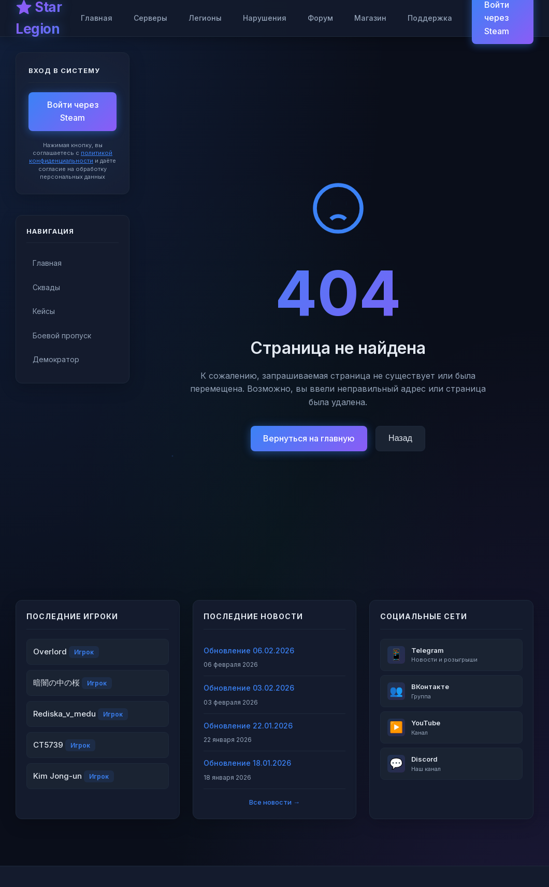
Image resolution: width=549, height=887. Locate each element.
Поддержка (430, 17)
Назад (400, 438)
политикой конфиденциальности (70, 156)
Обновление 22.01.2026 (248, 725)
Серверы (150, 17)
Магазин (370, 17)
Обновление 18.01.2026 (247, 763)
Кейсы (44, 311)
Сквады (46, 287)
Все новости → (274, 802)
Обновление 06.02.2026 (249, 650)
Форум (320, 17)
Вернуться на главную (309, 438)
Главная (96, 17)
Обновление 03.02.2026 (249, 687)
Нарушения (264, 17)
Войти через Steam (72, 111)
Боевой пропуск (62, 335)
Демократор (56, 359)
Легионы (205, 17)
